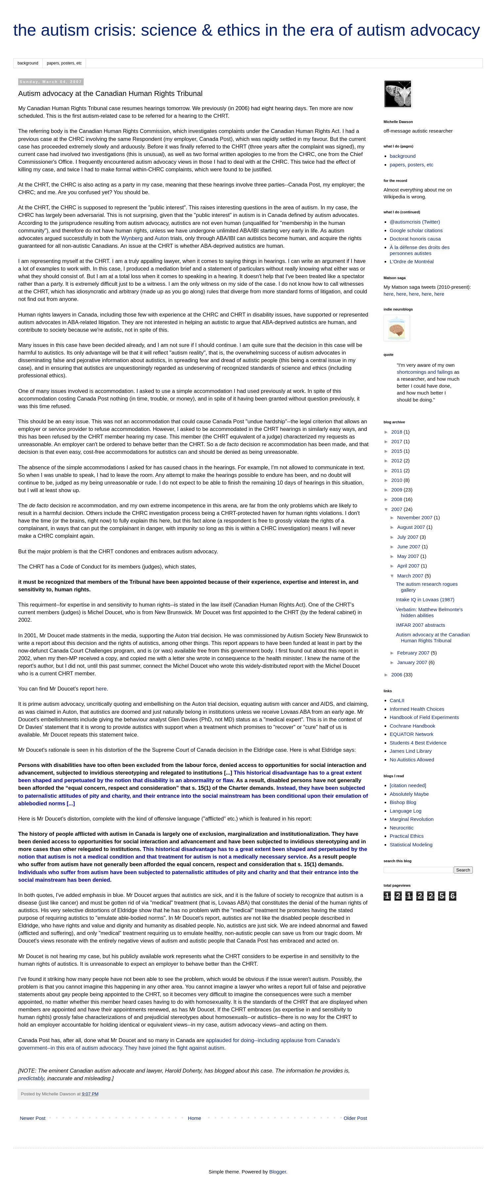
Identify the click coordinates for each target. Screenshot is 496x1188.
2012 (397, 460)
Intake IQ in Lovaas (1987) (425, 599)
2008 (397, 499)
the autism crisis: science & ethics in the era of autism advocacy (246, 30)
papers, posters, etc (64, 63)
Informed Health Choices (417, 709)
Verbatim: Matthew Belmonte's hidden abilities (429, 612)
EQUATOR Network (412, 734)
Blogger (277, 1171)
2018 (397, 432)
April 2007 (409, 566)
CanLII (397, 700)
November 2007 (415, 517)
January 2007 (413, 662)
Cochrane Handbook (412, 726)
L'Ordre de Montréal (412, 261)
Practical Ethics (407, 836)
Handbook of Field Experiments (424, 717)
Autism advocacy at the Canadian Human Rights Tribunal (433, 637)
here (101, 689)
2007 (397, 509)
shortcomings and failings (425, 372)
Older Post (355, 1118)
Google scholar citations (416, 230)
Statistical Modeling (411, 844)
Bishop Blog (403, 802)
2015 (397, 451)
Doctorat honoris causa (415, 238)
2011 (397, 470)
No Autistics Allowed (412, 759)
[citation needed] (408, 785)
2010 (397, 480)
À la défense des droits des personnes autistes (420, 250)
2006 (397, 674)
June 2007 (409, 546)
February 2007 (414, 653)
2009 (397, 489)
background (28, 63)
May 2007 (408, 556)
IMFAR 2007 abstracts (420, 625)
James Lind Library (411, 751)
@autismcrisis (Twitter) (415, 222)
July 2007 (408, 537)
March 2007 (411, 575)
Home (194, 1118)
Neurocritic (402, 827)
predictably (31, 1078)
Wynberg (132, 238)
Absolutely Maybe (409, 794)
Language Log (406, 811)
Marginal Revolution (412, 819)
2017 (397, 441)
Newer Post (33, 1118)
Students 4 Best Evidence (418, 742)
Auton (162, 238)
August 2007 (411, 527)
